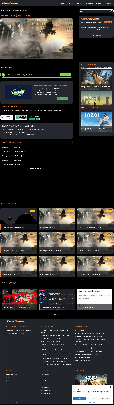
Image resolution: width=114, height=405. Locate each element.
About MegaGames (11, 374)
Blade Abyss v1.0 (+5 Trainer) (83, 360)
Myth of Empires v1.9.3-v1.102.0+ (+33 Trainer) (88, 351)
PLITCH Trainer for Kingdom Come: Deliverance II (55, 358)
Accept (79, 398)
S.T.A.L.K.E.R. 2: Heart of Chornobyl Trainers (18, 330)
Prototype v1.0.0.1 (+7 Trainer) (11, 147)
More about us (96, 35)
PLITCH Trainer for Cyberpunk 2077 (51, 338)
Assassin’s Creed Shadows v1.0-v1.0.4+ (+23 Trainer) (90, 333)
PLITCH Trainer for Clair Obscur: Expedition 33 (54, 361)
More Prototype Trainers (37, 168)
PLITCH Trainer (79, 330)
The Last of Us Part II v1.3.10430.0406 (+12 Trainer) (89, 345)
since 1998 (108, 22)
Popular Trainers (45, 377)
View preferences (105, 398)
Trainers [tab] (83, 67)
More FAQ (57, 314)
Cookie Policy (92, 402)
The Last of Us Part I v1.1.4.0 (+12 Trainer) (87, 348)
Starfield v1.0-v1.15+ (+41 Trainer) (50, 341)
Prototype (16, 10)
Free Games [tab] (107, 67)
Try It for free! (65, 75)
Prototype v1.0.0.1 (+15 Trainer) (12, 160)
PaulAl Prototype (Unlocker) (11, 164)
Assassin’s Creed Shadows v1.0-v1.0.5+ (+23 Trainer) (55, 335)
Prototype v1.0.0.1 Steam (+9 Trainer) (13, 151)
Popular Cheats (45, 384)
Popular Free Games (46, 393)
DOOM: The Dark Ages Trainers (15, 333)
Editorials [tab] (98, 67)
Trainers (24, 10)
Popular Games (45, 374)
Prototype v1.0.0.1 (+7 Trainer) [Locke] (31, 134)
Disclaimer (9, 381)
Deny (92, 398)
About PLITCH (62, 98)
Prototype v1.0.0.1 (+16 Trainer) (12, 156)
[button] (111, 387)
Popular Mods (44, 381)
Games (9, 10)
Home (2, 10)
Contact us (9, 377)
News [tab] (90, 67)
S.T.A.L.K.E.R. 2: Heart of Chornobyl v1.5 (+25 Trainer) (56, 364)
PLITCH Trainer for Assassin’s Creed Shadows (53, 350)
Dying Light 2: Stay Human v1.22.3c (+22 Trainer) (88, 336)
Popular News (45, 387)
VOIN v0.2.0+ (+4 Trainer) (82, 357)
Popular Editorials (46, 390)
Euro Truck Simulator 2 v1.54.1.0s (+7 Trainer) (88, 354)
